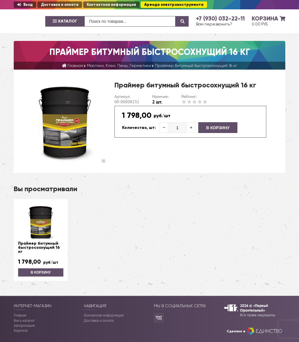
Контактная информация (111, 4)
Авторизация (24, 325)
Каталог (65, 21)
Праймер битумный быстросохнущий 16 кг (39, 247)
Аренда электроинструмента (174, 4)
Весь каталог (24, 320)
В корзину (218, 127)
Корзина (20, 330)
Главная (20, 315)
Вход (25, 4)
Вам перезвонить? (214, 24)
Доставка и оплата (60, 4)
